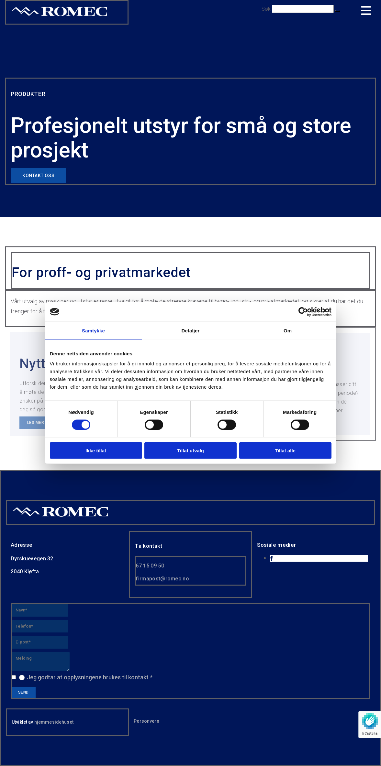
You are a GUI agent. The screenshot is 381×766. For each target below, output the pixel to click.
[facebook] (271, 558)
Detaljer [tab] (191, 330)
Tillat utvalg (190, 450)
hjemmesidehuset (53, 722)
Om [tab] (288, 330)
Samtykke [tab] (93, 330)
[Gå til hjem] (60, 516)
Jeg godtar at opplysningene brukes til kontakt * (89, 677)
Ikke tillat (95, 450)
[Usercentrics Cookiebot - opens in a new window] (303, 312)
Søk (266, 9)
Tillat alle (285, 450)
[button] (337, 11)
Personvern (146, 721)
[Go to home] (59, 15)
